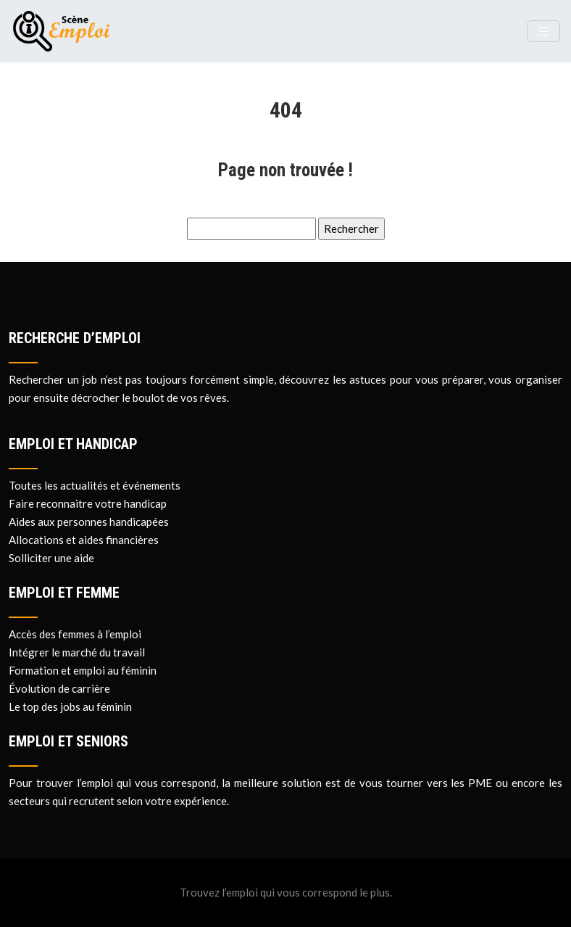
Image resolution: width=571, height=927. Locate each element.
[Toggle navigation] (543, 31)
